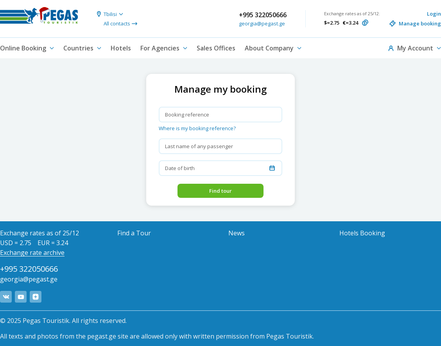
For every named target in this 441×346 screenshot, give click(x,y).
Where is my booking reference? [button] (197, 128)
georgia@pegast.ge (262, 23)
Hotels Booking (362, 233)
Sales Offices (216, 48)
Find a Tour (134, 233)
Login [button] (434, 13)
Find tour (220, 190)
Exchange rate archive (32, 252)
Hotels (121, 48)
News (236, 233)
